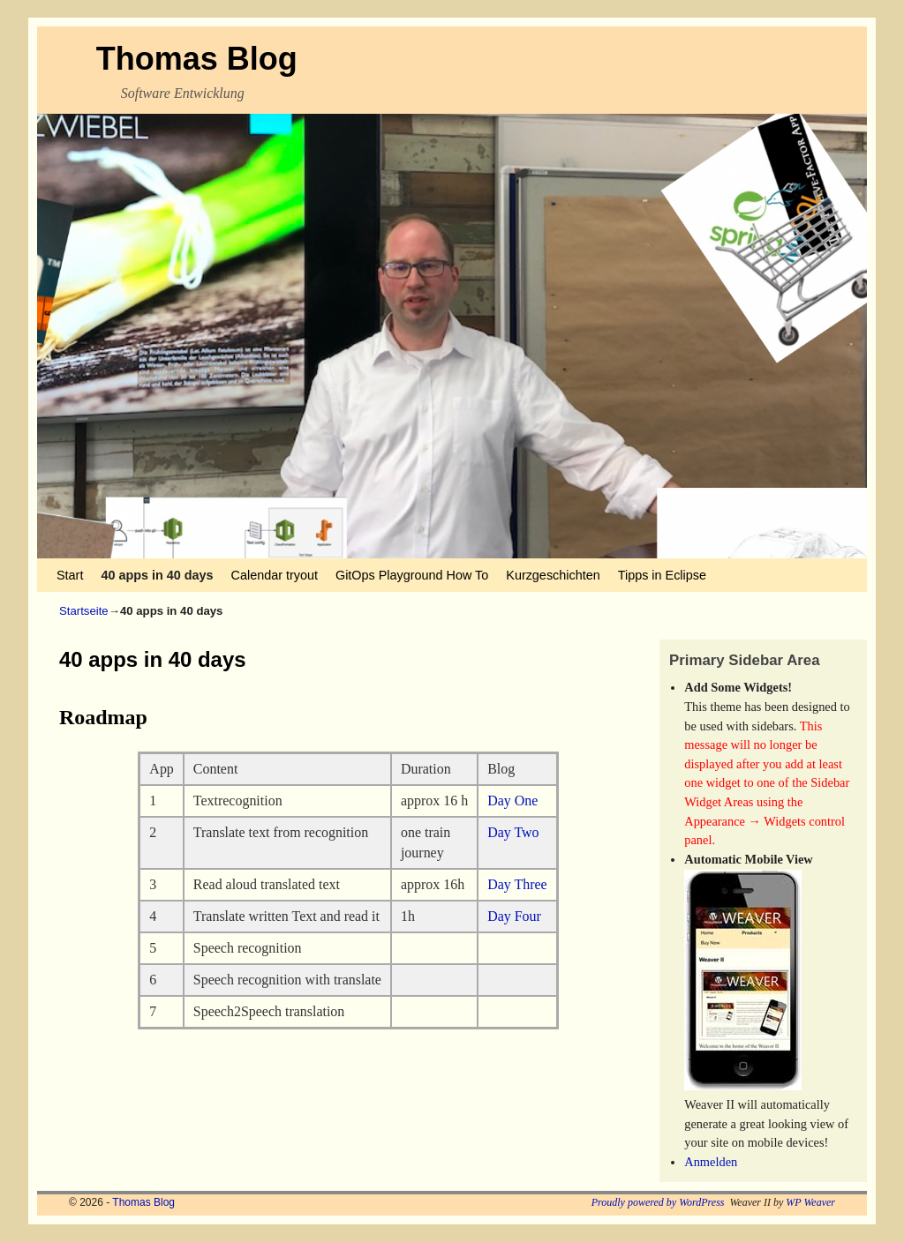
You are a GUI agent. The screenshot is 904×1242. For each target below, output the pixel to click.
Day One (512, 800)
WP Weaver (810, 1202)
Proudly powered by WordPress (658, 1202)
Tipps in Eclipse (662, 575)
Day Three (516, 884)
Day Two (513, 832)
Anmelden (710, 1162)
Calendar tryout (274, 575)
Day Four (514, 916)
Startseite (84, 610)
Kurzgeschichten (552, 575)
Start (69, 575)
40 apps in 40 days (157, 575)
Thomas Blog (197, 59)
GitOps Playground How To (411, 575)
